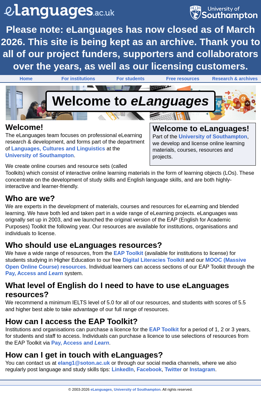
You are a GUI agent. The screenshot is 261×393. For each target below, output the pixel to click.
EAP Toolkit (128, 253)
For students (130, 78)
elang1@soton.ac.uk (84, 363)
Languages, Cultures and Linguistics (58, 148)
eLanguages (101, 389)
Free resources (182, 78)
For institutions (78, 78)
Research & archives (234, 78)
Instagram (202, 369)
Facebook (149, 369)
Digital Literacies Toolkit (153, 260)
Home (26, 78)
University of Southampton (213, 136)
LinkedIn (123, 369)
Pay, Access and (34, 273)
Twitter (173, 369)
